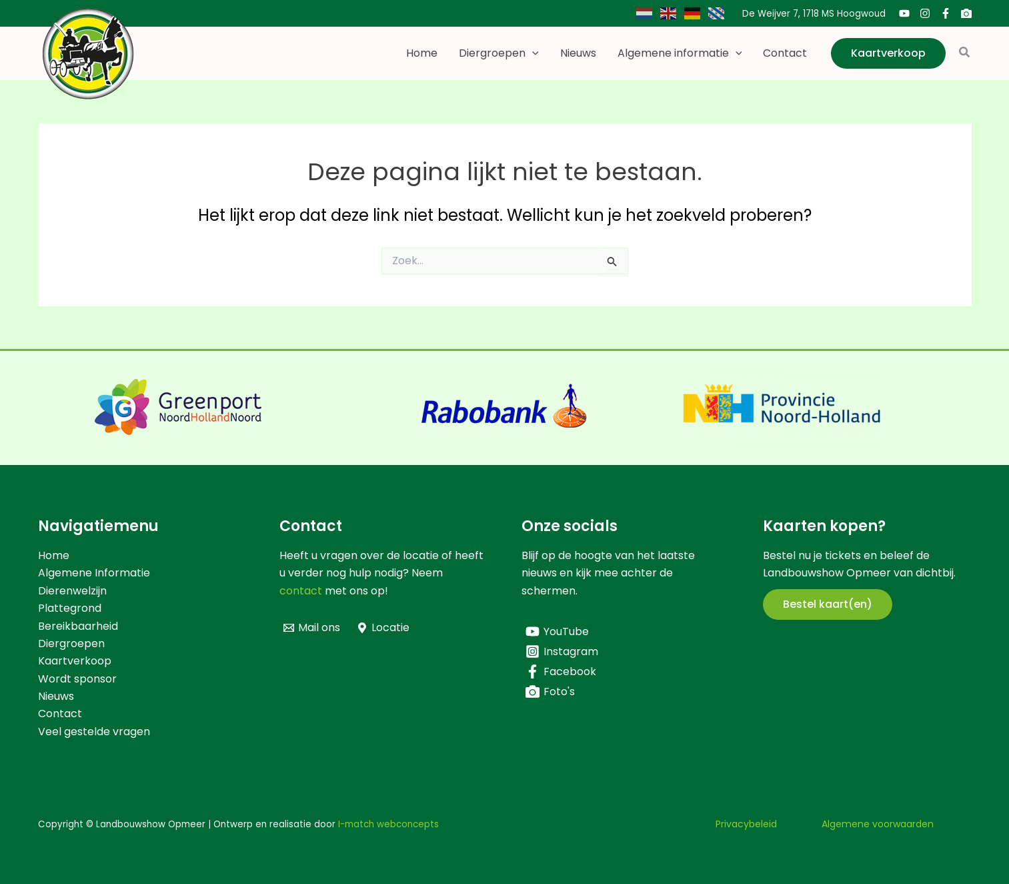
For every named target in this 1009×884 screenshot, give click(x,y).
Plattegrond (69, 608)
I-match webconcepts (388, 824)
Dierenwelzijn (72, 590)
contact (300, 590)
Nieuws (578, 53)
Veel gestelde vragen (94, 731)
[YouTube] (904, 13)
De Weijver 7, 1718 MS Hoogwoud (814, 13)
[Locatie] (383, 627)
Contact (785, 53)
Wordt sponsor (77, 679)
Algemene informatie (680, 53)
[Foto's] (966, 13)
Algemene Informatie (94, 572)
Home (421, 53)
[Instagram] (925, 13)
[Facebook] (945, 13)
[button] (532, 53)
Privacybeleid (746, 824)
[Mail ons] (312, 627)
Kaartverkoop (74, 661)
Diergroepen (499, 53)
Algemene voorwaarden (878, 824)
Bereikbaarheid (78, 626)
